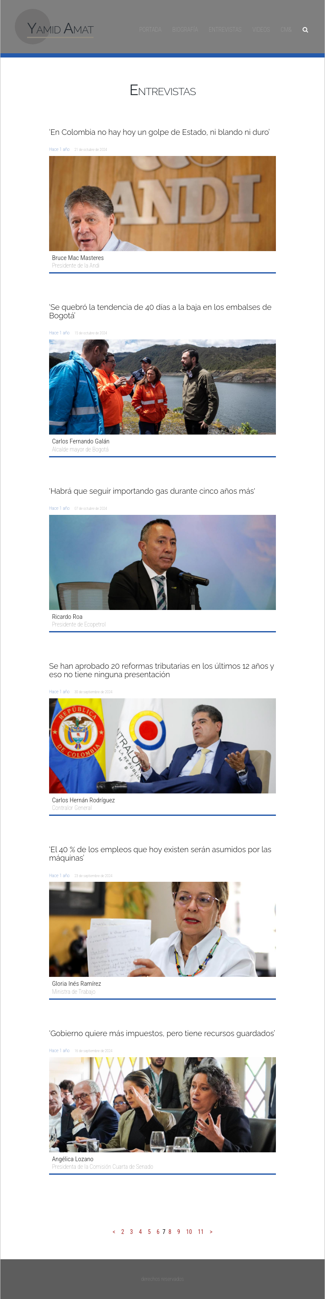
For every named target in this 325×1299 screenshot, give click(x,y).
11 (201, 1231)
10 (189, 1231)
